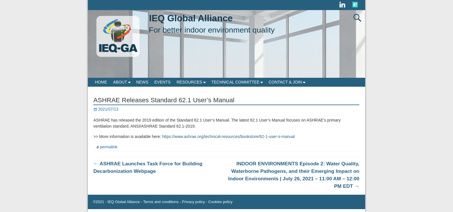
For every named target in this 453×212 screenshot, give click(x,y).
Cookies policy (220, 202)
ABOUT (123, 82)
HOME (101, 82)
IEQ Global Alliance (191, 18)
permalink (109, 147)
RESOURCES (192, 82)
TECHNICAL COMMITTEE (238, 82)
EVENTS (162, 82)
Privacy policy (193, 202)
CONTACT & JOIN (288, 82)
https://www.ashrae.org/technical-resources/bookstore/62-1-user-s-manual (228, 136)
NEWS (142, 82)
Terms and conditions (161, 202)
